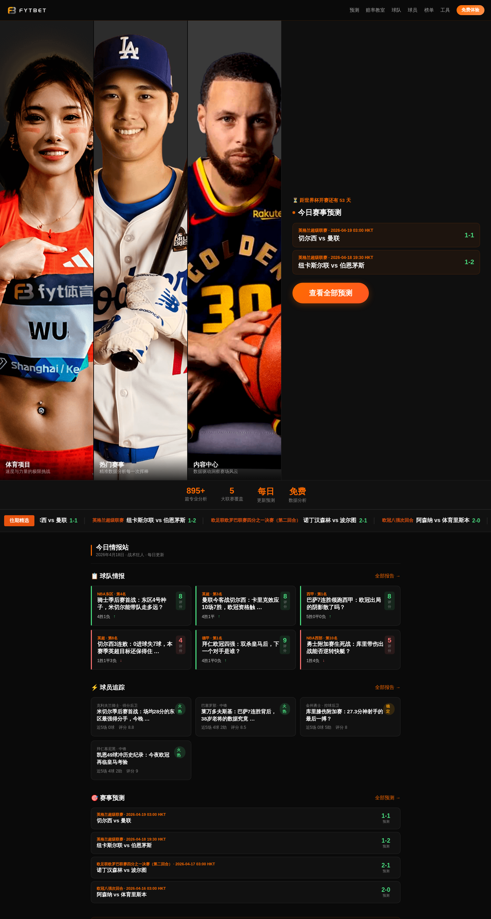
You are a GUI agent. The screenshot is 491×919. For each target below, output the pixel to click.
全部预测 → (387, 797)
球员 (412, 10)
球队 (396, 10)
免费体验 (470, 9)
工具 (445, 10)
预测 (354, 10)
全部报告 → (387, 576)
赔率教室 (375, 10)
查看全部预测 (330, 293)
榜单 (429, 10)
